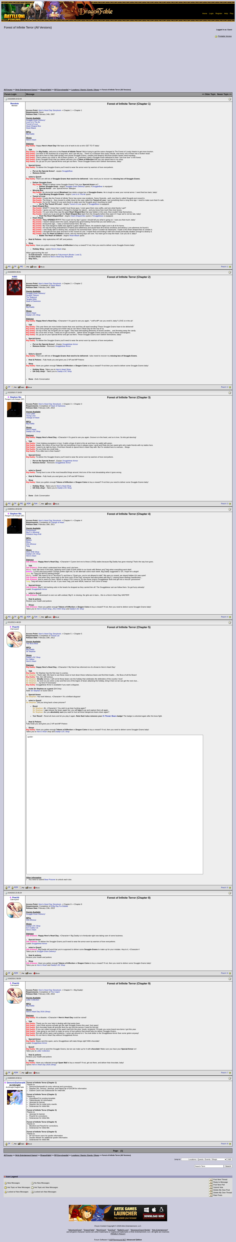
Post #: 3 (224, 504)
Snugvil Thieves (32, 295)
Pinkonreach (31, 530)
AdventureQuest (75, 1230)
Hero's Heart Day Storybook (50, 110)
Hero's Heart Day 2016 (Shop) (38, 1012)
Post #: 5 (224, 887)
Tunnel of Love (32, 124)
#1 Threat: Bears (109, 716)
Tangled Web (31, 299)
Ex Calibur (30, 659)
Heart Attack (31, 128)
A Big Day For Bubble (59, 906)
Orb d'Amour (31, 544)
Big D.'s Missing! (32, 532)
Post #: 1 (224, 267)
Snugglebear (98, 216)
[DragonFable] (45, 90)
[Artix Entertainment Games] (26, 90)
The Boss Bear (32, 643)
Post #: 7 (224, 1073)
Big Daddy (30, 134)
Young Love (31, 416)
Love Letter (30, 414)
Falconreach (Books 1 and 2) (69, 255)
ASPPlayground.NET (117, 1240)
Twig (28, 546)
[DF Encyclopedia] (61, 90)
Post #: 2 (224, 387)
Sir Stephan (30, 651)
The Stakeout (31, 297)
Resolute (14, 103)
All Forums (8, 90)
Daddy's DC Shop (33, 315)
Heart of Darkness (33, 301)
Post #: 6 (224, 973)
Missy (28, 542)
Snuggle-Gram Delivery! (35, 120)
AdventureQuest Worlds (140, 1230)
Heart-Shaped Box (33, 126)
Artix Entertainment (159, 1230)
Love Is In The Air (33, 122)
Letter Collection (32, 1000)
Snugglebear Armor (70, 344)
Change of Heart (32, 418)
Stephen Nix (15, 397)
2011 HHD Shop (32, 552)
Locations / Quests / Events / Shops (85, 90)
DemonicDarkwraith (16, 1083)
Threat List (55, 636)
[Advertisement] (118, 62)
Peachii (15, 627)
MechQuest (101, 1230)
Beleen (29, 540)
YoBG (14, 277)
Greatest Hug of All (33, 534)
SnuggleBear (67, 171)
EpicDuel (111, 1230)
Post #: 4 (224, 617)
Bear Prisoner (49, 879)
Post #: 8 (224, 1144)
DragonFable (89, 1230)
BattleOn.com (123, 1230)
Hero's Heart (31, 140)
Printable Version (223, 36)
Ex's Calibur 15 (32, 928)
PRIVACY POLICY (118, 1234)
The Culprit (55, 992)
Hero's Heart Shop (63, 369)
